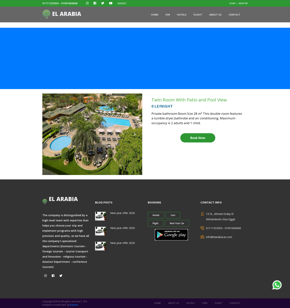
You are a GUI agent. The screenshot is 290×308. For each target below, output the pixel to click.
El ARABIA (61, 14)
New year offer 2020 (122, 213)
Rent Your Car (177, 223)
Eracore (74, 304)
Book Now (197, 138)
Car (167, 14)
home (154, 14)
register (243, 3)
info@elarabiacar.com (219, 237)
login (232, 3)
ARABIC (122, 3)
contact (234, 14)
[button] (49, 134)
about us (215, 14)
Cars (173, 215)
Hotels (181, 14)
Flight (197, 14)
